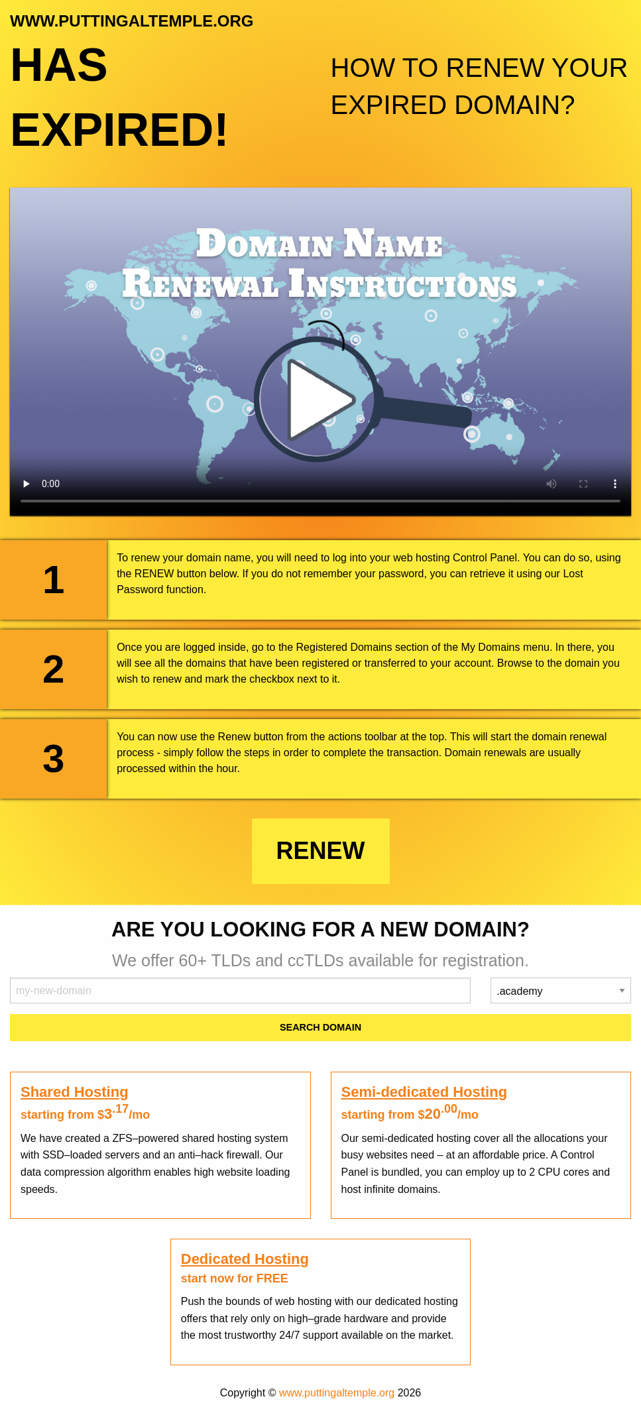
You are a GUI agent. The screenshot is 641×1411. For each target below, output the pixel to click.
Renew (320, 850)
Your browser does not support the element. (320, 352)
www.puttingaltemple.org (336, 1392)
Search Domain (320, 1027)
